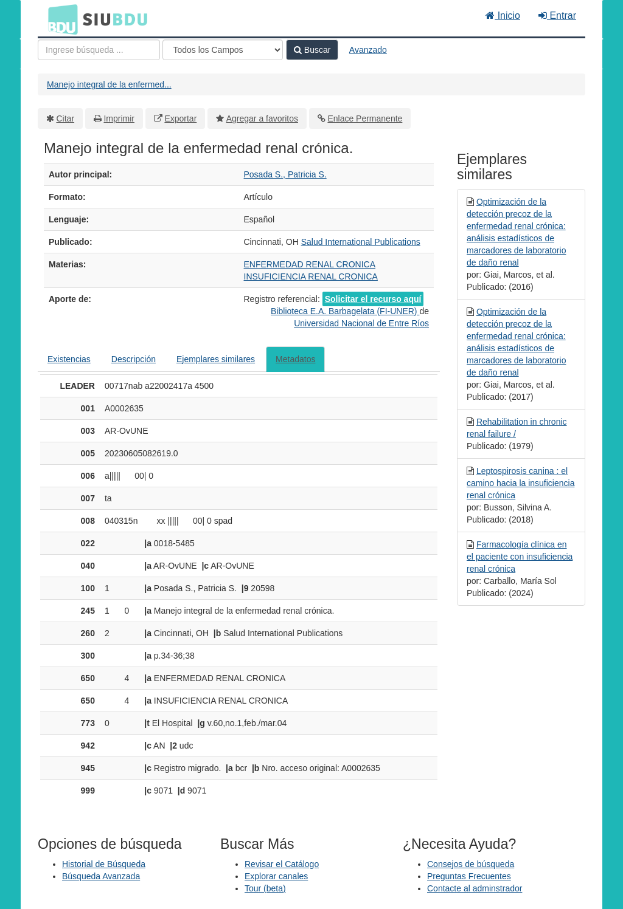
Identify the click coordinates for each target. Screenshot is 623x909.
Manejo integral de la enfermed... (109, 84)
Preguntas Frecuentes (469, 876)
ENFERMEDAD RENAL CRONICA (310, 264)
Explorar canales (276, 876)
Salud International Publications (360, 242)
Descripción (133, 359)
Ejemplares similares (215, 359)
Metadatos (295, 359)
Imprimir (118, 118)
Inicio (503, 15)
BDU (59, 19)
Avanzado (368, 50)
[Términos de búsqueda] (99, 49)
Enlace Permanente (364, 118)
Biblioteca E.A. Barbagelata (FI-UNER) (345, 311)
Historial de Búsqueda (103, 864)
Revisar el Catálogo (282, 864)
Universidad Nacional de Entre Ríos (361, 323)
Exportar (180, 118)
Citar (66, 118)
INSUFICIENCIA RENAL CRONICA (311, 276)
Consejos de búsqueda (470, 864)
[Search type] (222, 49)
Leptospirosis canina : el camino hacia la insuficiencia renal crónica (520, 483)
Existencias (69, 359)
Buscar (312, 50)
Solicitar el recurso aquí (373, 299)
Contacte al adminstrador (474, 888)
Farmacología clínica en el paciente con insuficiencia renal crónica (520, 557)
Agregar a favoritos (262, 118)
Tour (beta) (265, 888)
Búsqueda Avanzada (101, 876)
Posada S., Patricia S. (285, 174)
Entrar (557, 15)
